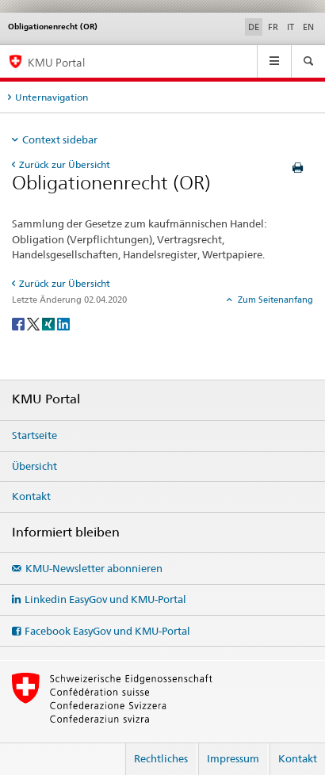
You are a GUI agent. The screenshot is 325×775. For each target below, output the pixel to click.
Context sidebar (60, 139)
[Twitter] (34, 323)
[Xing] (49, 323)
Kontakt (31, 496)
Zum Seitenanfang (274, 299)
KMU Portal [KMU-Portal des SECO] (56, 62)
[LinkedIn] (63, 323)
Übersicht (34, 466)
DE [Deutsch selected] (253, 26)
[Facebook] (19, 323)
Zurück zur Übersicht (64, 164)
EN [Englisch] (308, 26)
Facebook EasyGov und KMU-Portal (107, 630)
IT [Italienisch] (290, 26)
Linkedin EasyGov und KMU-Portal (105, 599)
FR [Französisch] (273, 26)
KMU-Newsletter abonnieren (93, 568)
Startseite (34, 435)
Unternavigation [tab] (51, 97)
